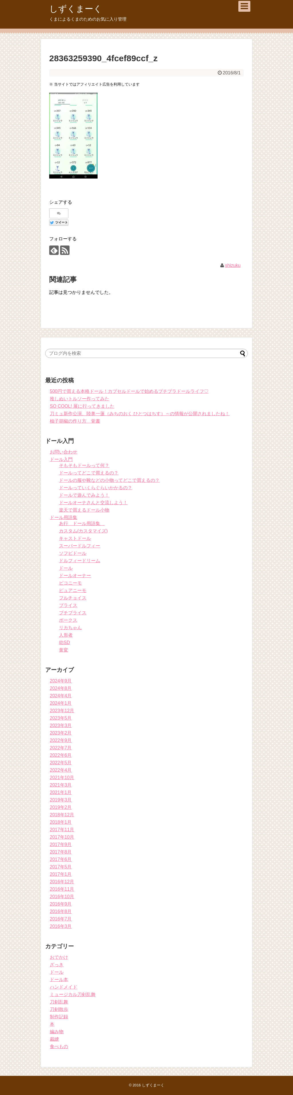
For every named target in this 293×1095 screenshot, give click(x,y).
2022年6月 (61, 755)
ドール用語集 (63, 517)
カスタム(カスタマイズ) (83, 530)
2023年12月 (62, 710)
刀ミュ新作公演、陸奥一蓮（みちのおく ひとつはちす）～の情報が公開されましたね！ (139, 413)
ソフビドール (72, 553)
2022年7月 (61, 747)
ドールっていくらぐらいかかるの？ (95, 487)
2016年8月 (61, 911)
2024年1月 (61, 703)
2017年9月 (61, 844)
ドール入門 (61, 459)
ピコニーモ (70, 583)
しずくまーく (75, 8)
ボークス (68, 620)
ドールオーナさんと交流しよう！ (93, 502)
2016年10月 (62, 896)
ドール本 (59, 979)
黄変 (63, 650)
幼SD (64, 642)
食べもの (59, 1046)
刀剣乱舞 (59, 1001)
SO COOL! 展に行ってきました (82, 406)
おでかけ (59, 957)
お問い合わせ (63, 452)
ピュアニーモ (72, 590)
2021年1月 (61, 792)
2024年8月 (61, 688)
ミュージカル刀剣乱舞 (73, 994)
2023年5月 (61, 718)
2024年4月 (61, 695)
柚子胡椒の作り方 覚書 (75, 421)
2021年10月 (62, 777)
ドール (66, 568)
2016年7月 (61, 918)
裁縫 (54, 1039)
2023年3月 (61, 725)
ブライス (68, 605)
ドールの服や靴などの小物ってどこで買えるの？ (109, 480)
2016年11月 (62, 889)
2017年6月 (61, 859)
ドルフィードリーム (79, 560)
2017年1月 (61, 874)
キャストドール (75, 538)
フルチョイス (72, 597)
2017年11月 (62, 829)
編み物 (57, 1031)
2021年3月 (61, 785)
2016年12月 (62, 881)
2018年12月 (62, 814)
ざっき (57, 964)
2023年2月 (61, 732)
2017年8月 (61, 852)
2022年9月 (61, 740)
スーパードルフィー (79, 545)
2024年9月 (61, 680)
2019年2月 (61, 807)
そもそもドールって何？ (84, 465)
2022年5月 (61, 762)
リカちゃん (70, 627)
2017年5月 (61, 866)
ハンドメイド (63, 987)
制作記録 (59, 1016)
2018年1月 (61, 822)
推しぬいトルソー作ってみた (79, 398)
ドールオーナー (75, 575)
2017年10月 (62, 837)
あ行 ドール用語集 (82, 523)
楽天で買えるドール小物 (84, 510)
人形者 (66, 635)
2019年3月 (61, 799)
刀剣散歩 (59, 1009)
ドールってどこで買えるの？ (88, 472)
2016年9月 (61, 904)
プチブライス (72, 612)
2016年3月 (61, 926)
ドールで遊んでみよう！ (84, 495)
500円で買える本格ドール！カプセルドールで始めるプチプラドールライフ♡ (129, 391)
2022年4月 (61, 770)
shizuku (233, 265)
